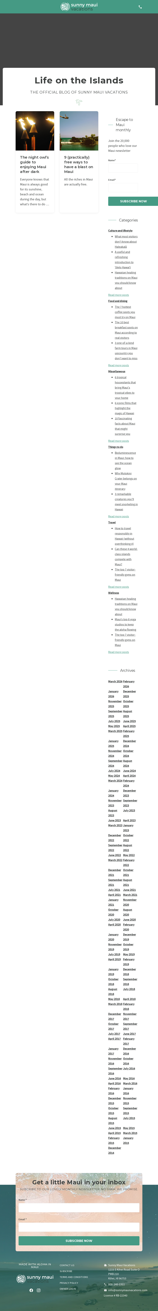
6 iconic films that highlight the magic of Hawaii (125, 408)
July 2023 (129, 810)
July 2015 (129, 1118)
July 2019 (114, 954)
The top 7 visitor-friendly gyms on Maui (125, 575)
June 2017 (129, 1034)
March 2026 (115, 681)
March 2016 (130, 1083)
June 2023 (114, 820)
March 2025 (115, 731)
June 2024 (129, 771)
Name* (112, 160)
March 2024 (115, 781)
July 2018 (129, 989)
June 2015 (114, 1128)
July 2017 (114, 1034)
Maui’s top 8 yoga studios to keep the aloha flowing (125, 625)
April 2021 (114, 895)
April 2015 (114, 1133)
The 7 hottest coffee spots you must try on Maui (125, 312)
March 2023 (115, 825)
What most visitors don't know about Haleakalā (126, 242)
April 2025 (129, 726)
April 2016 (114, 1083)
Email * (23, 1219)
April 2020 (114, 925)
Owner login (68, 1288)
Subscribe (66, 1271)
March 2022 (115, 860)
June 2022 (114, 855)
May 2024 (114, 776)
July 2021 (114, 890)
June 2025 (129, 721)
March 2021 (130, 895)
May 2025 (114, 726)
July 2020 (114, 920)
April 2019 (114, 959)
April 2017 (114, 1039)
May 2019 (129, 954)
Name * (23, 1200)
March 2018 (115, 1004)
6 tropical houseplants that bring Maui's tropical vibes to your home (125, 387)
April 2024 (129, 776)
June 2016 (114, 1078)
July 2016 (129, 1068)
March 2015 (130, 1133)
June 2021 (129, 890)
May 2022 (129, 855)
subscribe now (79, 1241)
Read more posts (118, 295)
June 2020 (129, 920)
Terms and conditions (74, 1277)
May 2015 (129, 1128)
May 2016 (129, 1078)
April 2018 (129, 999)
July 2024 (114, 771)
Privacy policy (69, 1283)
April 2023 (129, 820)
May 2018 (114, 999)
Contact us (67, 1265)
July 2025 (114, 721)
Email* (112, 180)
